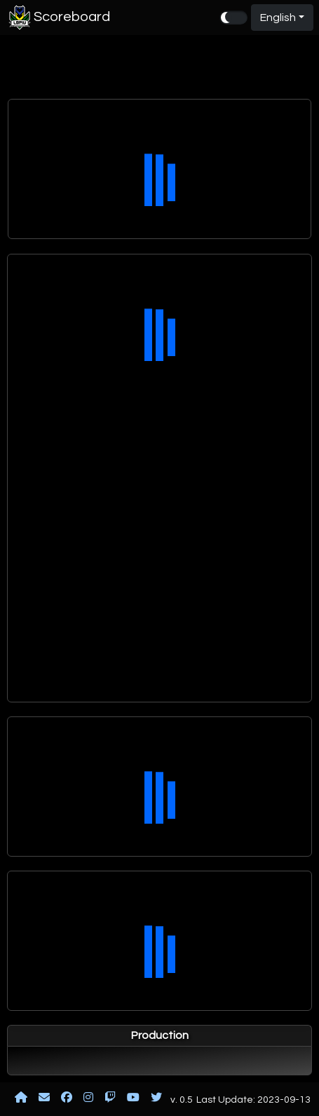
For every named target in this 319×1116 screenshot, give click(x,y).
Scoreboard (58, 18)
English (278, 17)
